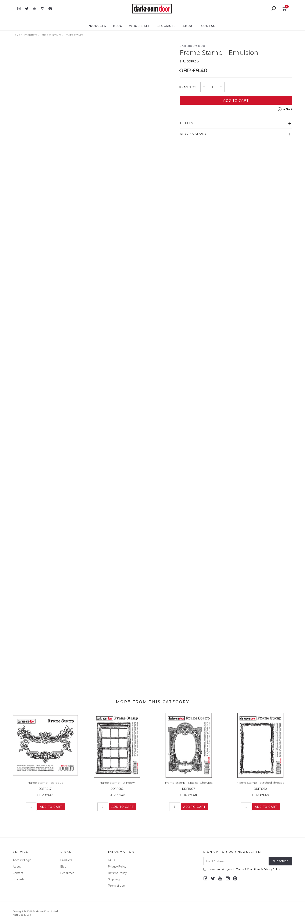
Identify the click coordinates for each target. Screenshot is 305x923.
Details (186, 123)
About (188, 26)
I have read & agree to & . (242, 869)
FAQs (111, 860)
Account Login (22, 860)
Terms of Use (116, 885)
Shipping (114, 879)
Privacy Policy (117, 866)
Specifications (193, 133)
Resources (67, 873)
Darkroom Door (194, 45)
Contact (209, 26)
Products (97, 26)
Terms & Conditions (248, 869)
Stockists (166, 26)
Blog (117, 26)
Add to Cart (236, 100)
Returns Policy (117, 873)
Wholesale (139, 26)
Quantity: (187, 87)
